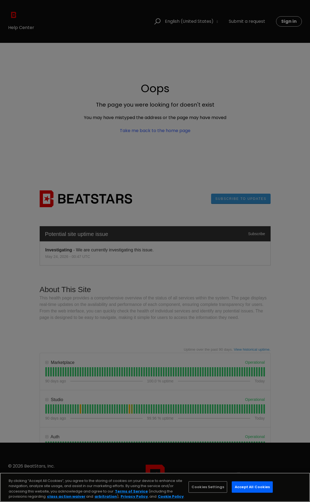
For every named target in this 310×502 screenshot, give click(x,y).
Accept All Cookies (252, 487)
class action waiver (66, 496)
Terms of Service (131, 491)
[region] (155, 487)
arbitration (106, 496)
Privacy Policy (134, 496)
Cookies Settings (208, 487)
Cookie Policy (171, 496)
